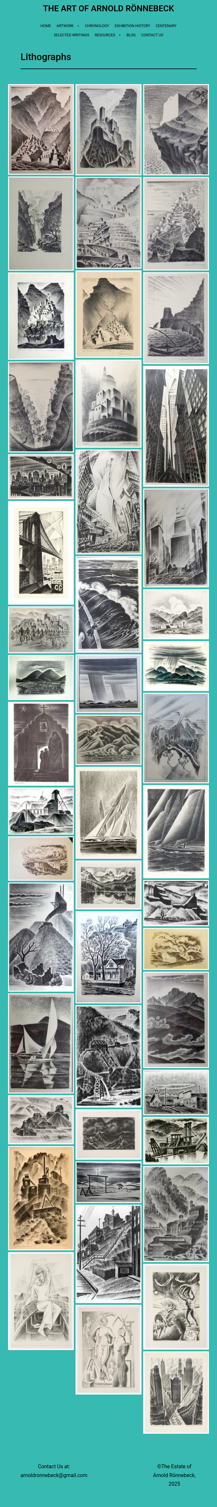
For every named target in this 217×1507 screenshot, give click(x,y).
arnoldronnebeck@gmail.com (54, 1475)
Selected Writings (71, 35)
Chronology (97, 26)
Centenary (166, 26)
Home (45, 26)
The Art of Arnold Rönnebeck (108, 8)
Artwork (65, 26)
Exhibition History (132, 26)
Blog (131, 35)
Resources (105, 35)
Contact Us (152, 35)
